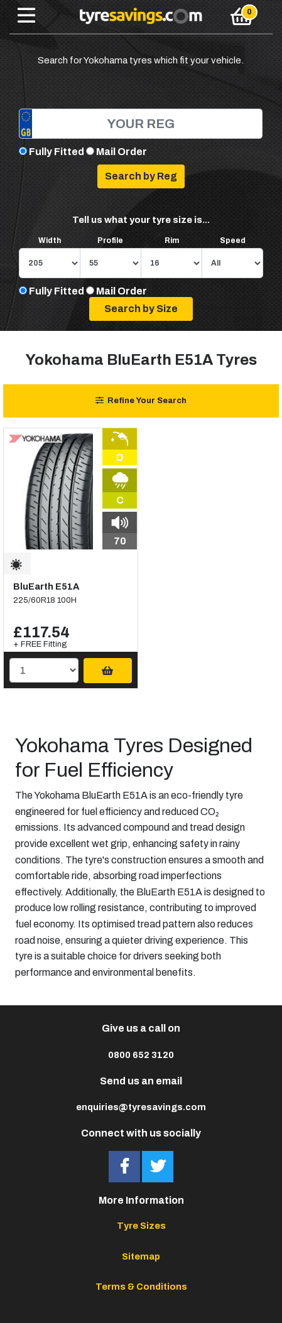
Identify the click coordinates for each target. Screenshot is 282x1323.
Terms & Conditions (141, 1287)
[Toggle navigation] (26, 16)
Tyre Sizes (141, 1226)
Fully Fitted (56, 151)
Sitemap (141, 1256)
